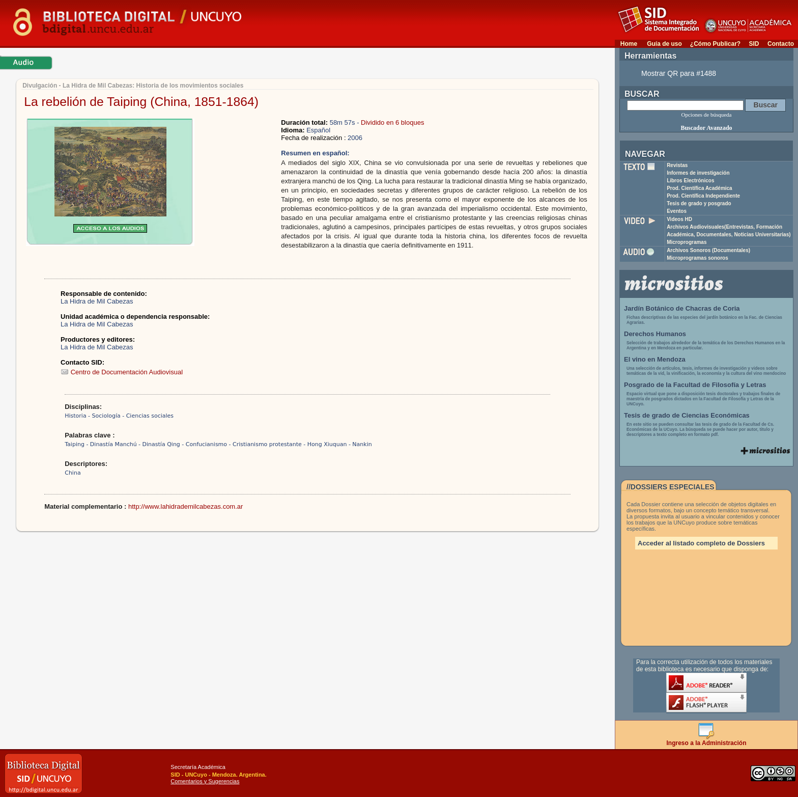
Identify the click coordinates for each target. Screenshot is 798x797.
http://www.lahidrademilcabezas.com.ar (185, 506)
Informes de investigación (698, 173)
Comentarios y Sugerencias (204, 781)
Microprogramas (686, 242)
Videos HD (679, 219)
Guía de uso (664, 43)
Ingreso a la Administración (707, 740)
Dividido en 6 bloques (392, 122)
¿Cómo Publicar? (715, 43)
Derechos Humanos (655, 334)
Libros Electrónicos (690, 180)
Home (628, 43)
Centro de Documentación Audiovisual (122, 372)
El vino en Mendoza (655, 359)
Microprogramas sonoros (697, 258)
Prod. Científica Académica (699, 188)
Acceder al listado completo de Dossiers (701, 543)
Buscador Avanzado (706, 127)
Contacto (780, 43)
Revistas (677, 165)
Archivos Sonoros (708, 250)
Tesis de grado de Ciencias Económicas (687, 415)
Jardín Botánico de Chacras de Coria (682, 308)
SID (754, 43)
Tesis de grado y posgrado (699, 203)
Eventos (677, 211)
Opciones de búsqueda (706, 115)
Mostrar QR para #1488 (678, 73)
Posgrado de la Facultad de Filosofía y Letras (695, 385)
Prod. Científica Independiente (703, 196)
